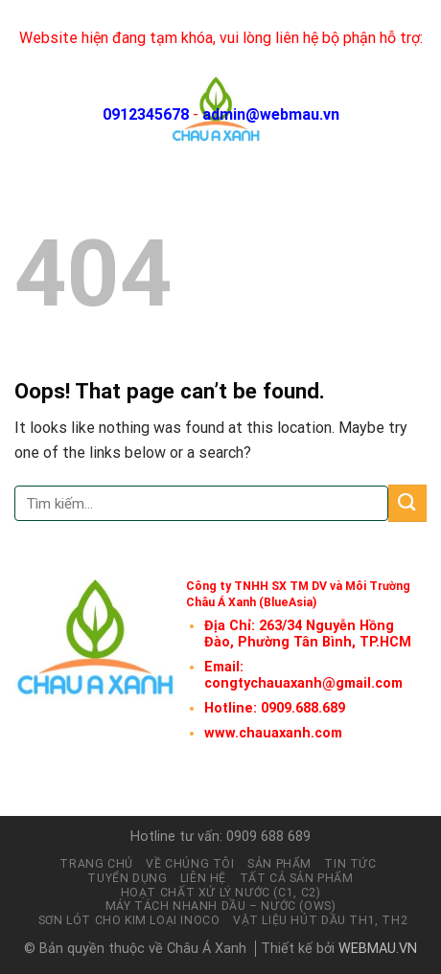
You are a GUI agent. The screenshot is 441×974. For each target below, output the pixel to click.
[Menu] (415, 109)
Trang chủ (96, 864)
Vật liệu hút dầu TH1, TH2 (320, 920)
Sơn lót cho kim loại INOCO (129, 920)
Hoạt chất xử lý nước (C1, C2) (221, 892)
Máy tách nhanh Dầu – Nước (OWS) (221, 906)
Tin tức (350, 864)
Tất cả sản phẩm (297, 878)
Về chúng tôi (190, 864)
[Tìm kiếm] (382, 110)
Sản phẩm (279, 864)
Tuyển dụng (127, 878)
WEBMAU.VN (377, 948)
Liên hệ (203, 878)
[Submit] (407, 503)
